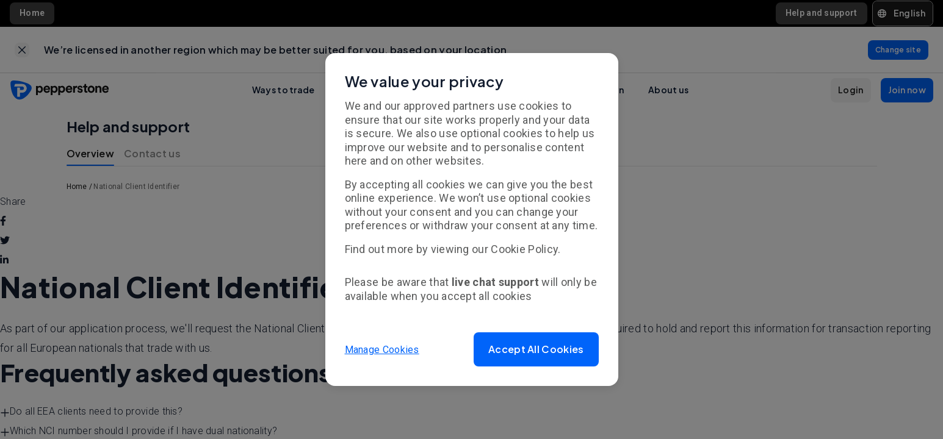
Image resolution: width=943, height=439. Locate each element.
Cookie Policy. (525, 249)
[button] (536, 349)
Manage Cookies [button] (382, 349)
